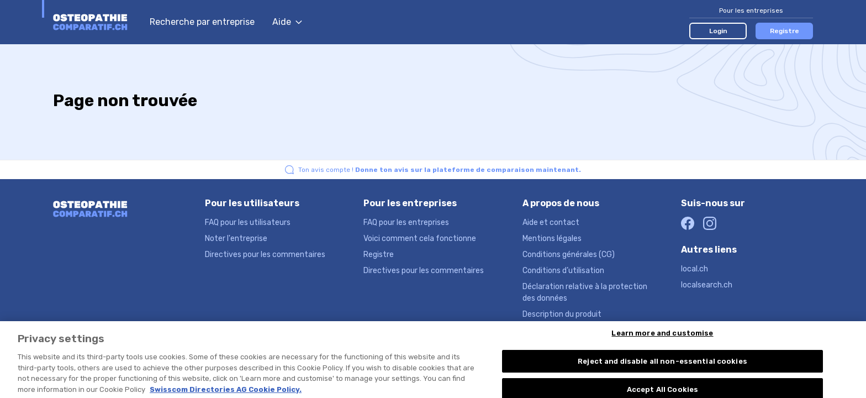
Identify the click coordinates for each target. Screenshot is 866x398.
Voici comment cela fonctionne (419, 238)
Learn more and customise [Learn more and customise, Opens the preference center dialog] (662, 337)
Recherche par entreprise (202, 22)
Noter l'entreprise (236, 238)
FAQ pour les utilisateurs (248, 222)
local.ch (694, 269)
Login (718, 31)
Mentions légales (552, 238)
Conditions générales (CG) (568, 254)
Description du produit (561, 314)
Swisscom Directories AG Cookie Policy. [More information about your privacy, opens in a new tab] (226, 393)
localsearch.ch (706, 285)
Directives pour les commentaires (265, 254)
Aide (287, 22)
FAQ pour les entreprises (406, 222)
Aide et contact (550, 222)
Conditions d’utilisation (563, 270)
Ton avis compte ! (439, 170)
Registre (784, 31)
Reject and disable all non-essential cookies (662, 365)
